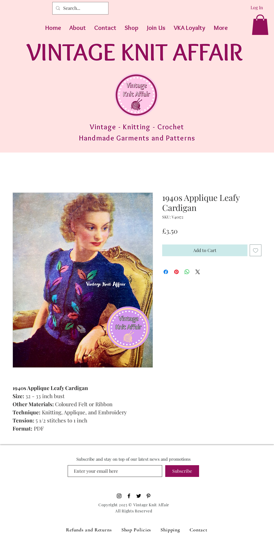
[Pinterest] (148, 496)
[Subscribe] (182, 471)
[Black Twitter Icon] (139, 496)
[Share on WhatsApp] (187, 271)
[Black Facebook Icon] (129, 496)
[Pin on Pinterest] (176, 271)
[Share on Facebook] (165, 271)
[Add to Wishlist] (255, 250)
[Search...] (79, 8)
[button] (260, 25)
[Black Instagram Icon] (119, 496)
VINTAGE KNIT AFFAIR (135, 51)
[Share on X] (197, 271)
